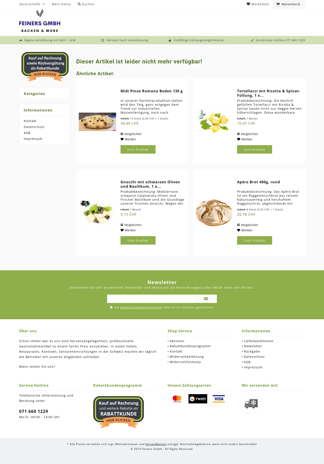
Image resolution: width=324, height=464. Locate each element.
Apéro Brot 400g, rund (258, 182)
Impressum (33, 139)
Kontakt (30, 121)
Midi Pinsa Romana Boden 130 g (152, 91)
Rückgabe (252, 351)
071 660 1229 (33, 411)
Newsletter (253, 346)
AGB (27, 133)
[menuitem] (289, 4)
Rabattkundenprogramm (190, 346)
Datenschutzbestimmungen (141, 307)
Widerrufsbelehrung (187, 356)
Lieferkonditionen (259, 341)
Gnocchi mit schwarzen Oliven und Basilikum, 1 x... (150, 184)
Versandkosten (156, 444)
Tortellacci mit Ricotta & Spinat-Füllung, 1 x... (268, 93)
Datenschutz (34, 127)
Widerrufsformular (185, 362)
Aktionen (177, 341)
